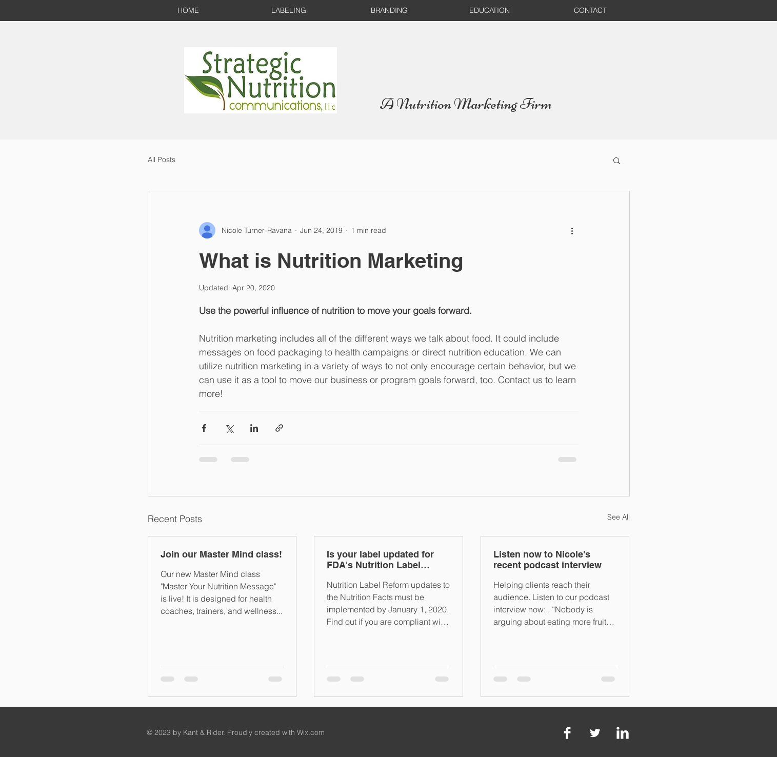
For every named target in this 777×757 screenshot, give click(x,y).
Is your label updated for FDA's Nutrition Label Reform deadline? (380, 559)
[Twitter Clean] (595, 733)
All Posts (161, 159)
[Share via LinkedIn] (254, 428)
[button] (617, 160)
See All (618, 517)
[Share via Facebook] (204, 428)
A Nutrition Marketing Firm (466, 103)
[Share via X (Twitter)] (229, 428)
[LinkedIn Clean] (622, 733)
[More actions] (572, 230)
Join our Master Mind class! (221, 554)
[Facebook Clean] (567, 733)
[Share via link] (279, 428)
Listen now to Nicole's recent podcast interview (547, 559)
